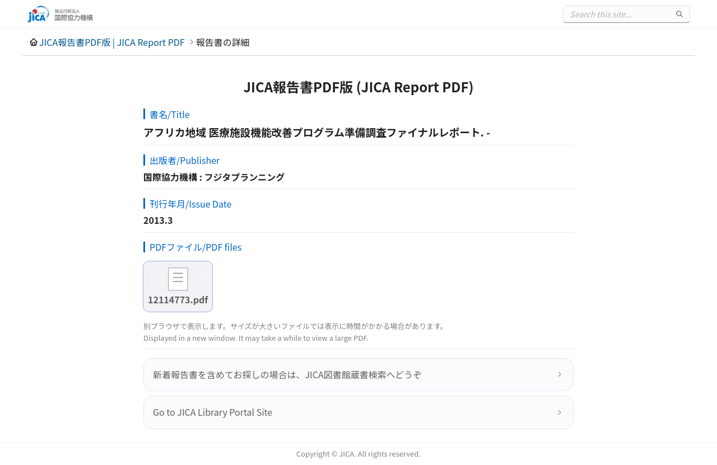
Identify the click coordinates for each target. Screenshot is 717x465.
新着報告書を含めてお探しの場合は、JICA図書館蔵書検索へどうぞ (287, 374)
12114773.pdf (178, 299)
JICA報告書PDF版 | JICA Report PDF (112, 42)
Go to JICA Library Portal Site (212, 412)
